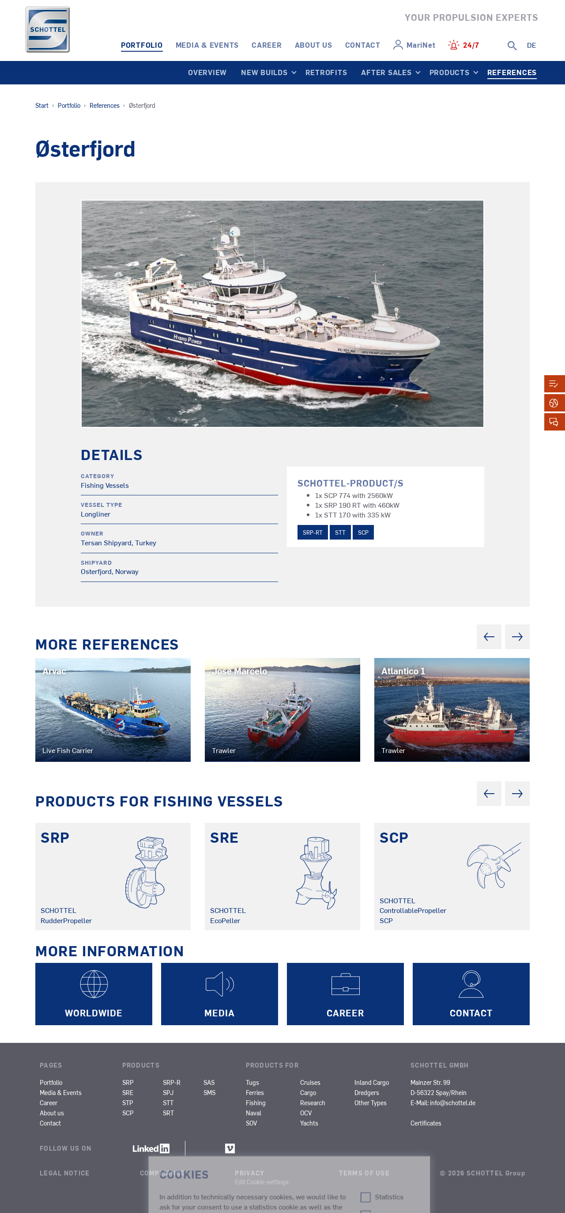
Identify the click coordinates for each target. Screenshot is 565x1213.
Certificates (426, 1122)
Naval (253, 1112)
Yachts (309, 1122)
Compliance (162, 1172)
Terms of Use (364, 1172)
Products (449, 72)
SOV (251, 1122)
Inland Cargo (371, 1082)
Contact (362, 44)
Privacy (249, 1172)
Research (312, 1102)
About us (313, 44)
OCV (306, 1112)
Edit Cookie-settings (262, 1181)
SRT (168, 1112)
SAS (209, 1082)
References (512, 72)
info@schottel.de (452, 1102)
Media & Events (207, 44)
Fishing (256, 1102)
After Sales (386, 72)
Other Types (370, 1102)
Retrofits (326, 72)
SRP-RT (313, 532)
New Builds (264, 72)
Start (42, 105)
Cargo (308, 1092)
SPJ (168, 1092)
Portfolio (142, 44)
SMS (209, 1092)
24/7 (471, 44)
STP (127, 1102)
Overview (207, 72)
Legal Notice (65, 1172)
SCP (363, 532)
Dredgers (366, 1092)
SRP (128, 1082)
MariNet (421, 44)
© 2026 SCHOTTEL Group (482, 1172)
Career (267, 44)
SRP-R (172, 1082)
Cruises (310, 1082)
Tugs (252, 1082)
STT (340, 532)
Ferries (255, 1092)
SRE (127, 1092)
